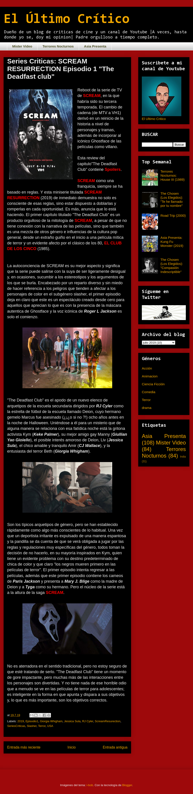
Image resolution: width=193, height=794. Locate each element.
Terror (42, 726)
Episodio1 (32, 721)
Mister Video (22, 46)
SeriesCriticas (16, 726)
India (183, 456)
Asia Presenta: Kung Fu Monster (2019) (171, 242)
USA (50, 726)
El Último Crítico (66, 19)
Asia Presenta (95, 46)
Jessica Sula (72, 721)
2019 (21, 721)
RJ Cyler (87, 721)
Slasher (31, 726)
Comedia (148, 392)
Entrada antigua (115, 747)
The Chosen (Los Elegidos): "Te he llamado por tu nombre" (171, 200)
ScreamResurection (107, 721)
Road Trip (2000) (173, 215)
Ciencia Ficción (153, 384)
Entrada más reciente (23, 747)
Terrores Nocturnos (58, 46)
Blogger (127, 785)
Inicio (72, 747)
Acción (147, 368)
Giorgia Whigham (51, 721)
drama (146, 408)
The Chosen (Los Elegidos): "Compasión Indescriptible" (171, 266)
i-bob (90, 785)
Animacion (150, 376)
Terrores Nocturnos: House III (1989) (172, 175)
